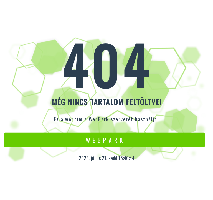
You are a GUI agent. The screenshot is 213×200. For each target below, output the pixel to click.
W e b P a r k (104, 139)
